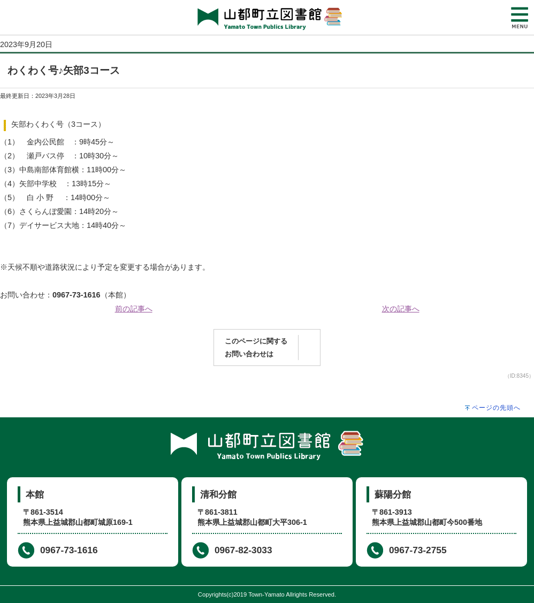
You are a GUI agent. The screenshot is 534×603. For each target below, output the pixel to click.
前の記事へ (133, 308)
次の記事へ (400, 308)
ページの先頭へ (496, 407)
